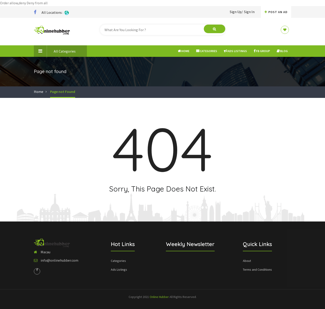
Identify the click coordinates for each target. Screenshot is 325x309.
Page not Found (62, 91)
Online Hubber (159, 297)
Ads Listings (235, 51)
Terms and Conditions (257, 269)
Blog (282, 51)
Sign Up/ (236, 11)
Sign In (249, 11)
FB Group (262, 51)
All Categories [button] (55, 51)
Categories (206, 51)
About (247, 261)
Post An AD (276, 12)
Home (183, 51)
